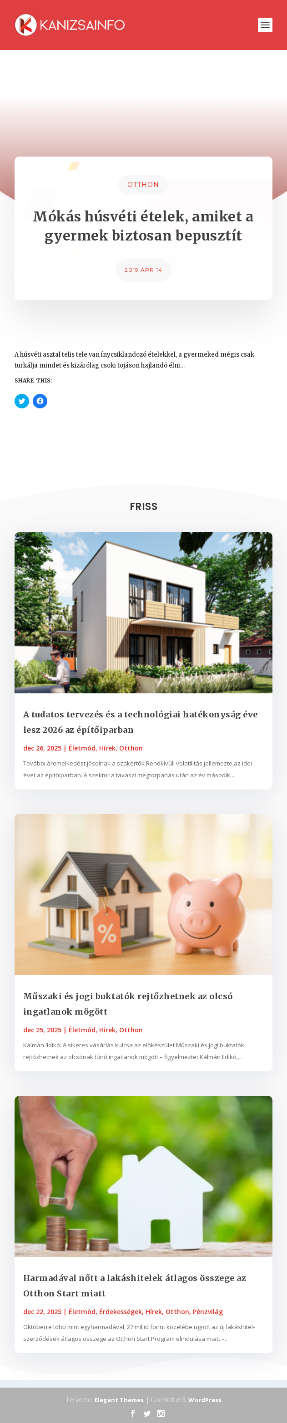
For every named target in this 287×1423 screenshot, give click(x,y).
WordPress (205, 1400)
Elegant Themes (119, 1400)
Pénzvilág (208, 1311)
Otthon (143, 185)
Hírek (107, 748)
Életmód (82, 748)
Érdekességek (120, 1311)
